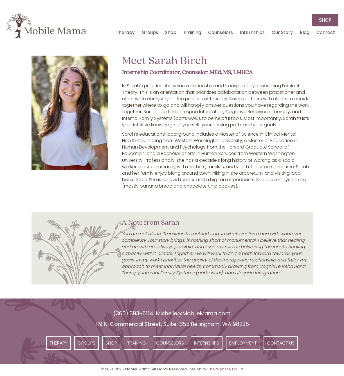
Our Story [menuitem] (282, 32)
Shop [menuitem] (170, 32)
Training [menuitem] (192, 32)
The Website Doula (225, 369)
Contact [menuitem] (325, 32)
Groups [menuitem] (150, 32)
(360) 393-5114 (133, 313)
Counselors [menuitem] (220, 32)
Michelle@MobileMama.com (193, 313)
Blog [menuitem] (304, 32)
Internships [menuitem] (252, 32)
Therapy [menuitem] (125, 32)
